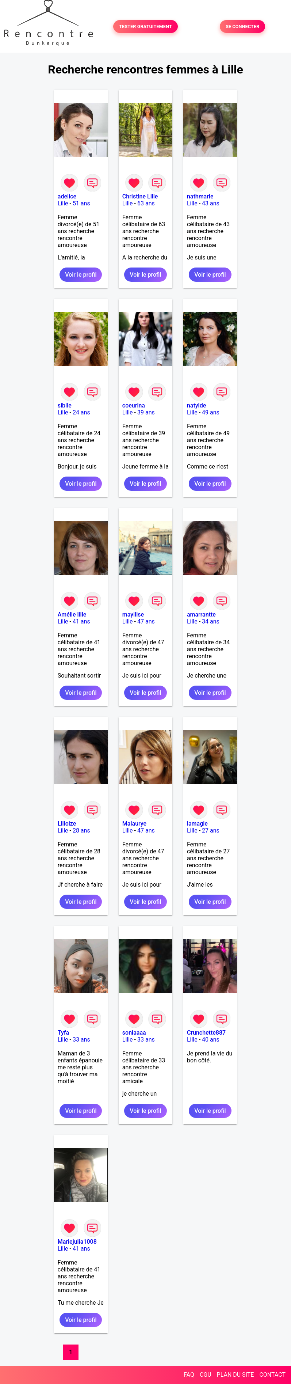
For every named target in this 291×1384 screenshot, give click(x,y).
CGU (205, 1374)
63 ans (146, 203)
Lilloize (67, 823)
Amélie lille (72, 614)
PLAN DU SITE (235, 1374)
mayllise (133, 614)
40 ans (210, 1039)
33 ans (81, 1039)
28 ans (81, 830)
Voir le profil (80, 274)
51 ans (81, 203)
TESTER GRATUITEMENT (145, 26)
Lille (63, 203)
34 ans (210, 621)
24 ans (81, 412)
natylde (196, 405)
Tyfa (63, 1032)
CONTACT (272, 1374)
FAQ (189, 1374)
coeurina (133, 405)
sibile (65, 405)
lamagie (197, 823)
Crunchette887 (206, 1032)
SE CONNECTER (242, 26)
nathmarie (200, 196)
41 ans (81, 621)
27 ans (210, 830)
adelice (67, 196)
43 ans (210, 203)
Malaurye (134, 823)
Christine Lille (140, 196)
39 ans (146, 412)
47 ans (146, 621)
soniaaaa (134, 1032)
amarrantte (201, 614)
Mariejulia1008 (77, 1241)
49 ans (210, 412)
